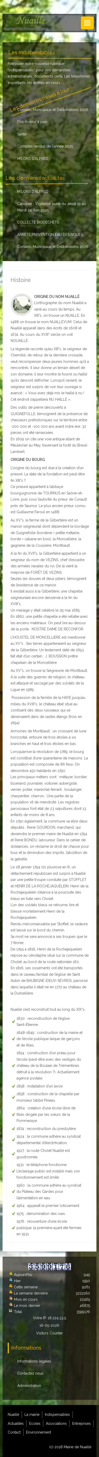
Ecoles (34, 1423)
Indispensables (57, 1414)
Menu (87, 22)
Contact (14, 1432)
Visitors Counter (49, 1333)
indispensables (21, 70)
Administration (29, 1386)
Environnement (38, 1432)
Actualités (16, 1423)
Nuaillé (13, 1414)
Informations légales (34, 1361)
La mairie (31, 1414)
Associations (56, 1423)
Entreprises (81, 1423)
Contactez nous (30, 1373)
